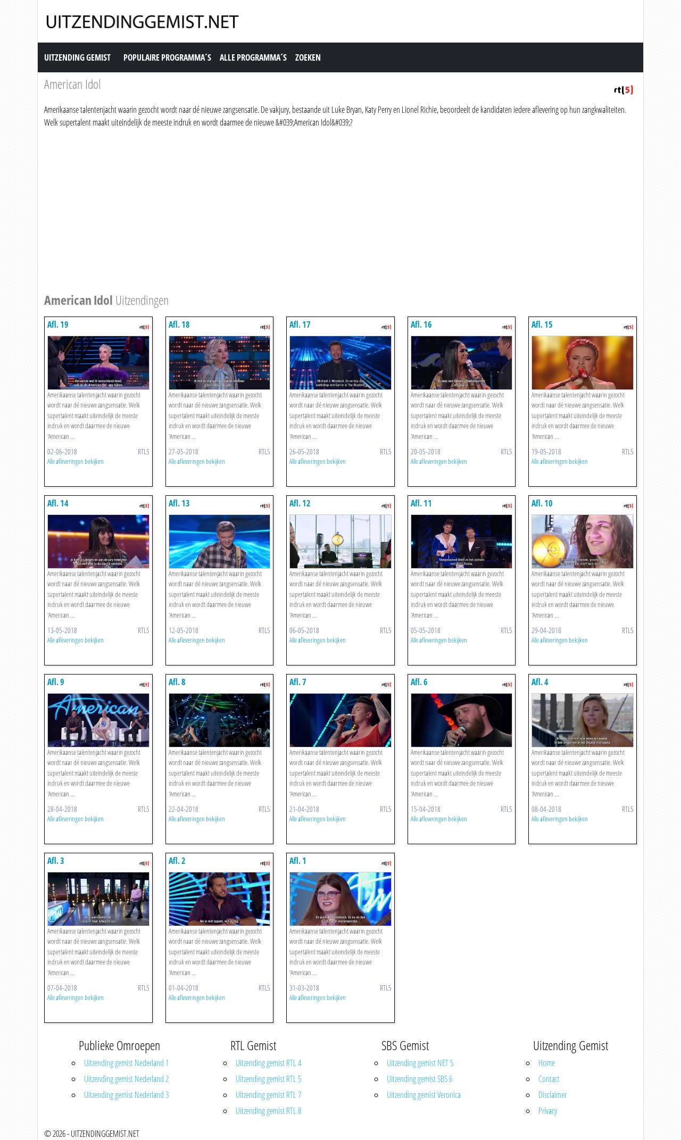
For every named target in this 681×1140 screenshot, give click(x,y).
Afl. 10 (542, 503)
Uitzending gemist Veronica (424, 1095)
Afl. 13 (179, 503)
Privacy (547, 1111)
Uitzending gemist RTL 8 (268, 1111)
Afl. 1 (297, 861)
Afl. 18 (179, 324)
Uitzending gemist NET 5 (420, 1063)
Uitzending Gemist (77, 57)
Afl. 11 (421, 503)
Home (546, 1063)
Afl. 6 (419, 682)
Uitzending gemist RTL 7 (268, 1095)
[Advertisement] (340, 208)
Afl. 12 (300, 503)
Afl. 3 (55, 861)
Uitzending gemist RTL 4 (268, 1063)
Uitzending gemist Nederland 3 (126, 1095)
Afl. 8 (177, 682)
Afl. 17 (300, 324)
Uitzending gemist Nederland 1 (126, 1063)
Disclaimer (552, 1095)
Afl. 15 (542, 324)
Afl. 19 (58, 324)
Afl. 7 (297, 682)
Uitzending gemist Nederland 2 (126, 1079)
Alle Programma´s (253, 57)
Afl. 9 (55, 682)
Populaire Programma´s (167, 57)
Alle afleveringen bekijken (75, 461)
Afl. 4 (540, 682)
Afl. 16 (421, 324)
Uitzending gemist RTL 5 (268, 1079)
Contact (549, 1079)
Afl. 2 (177, 861)
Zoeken (308, 57)
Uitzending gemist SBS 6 (419, 1079)
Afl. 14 (58, 503)
